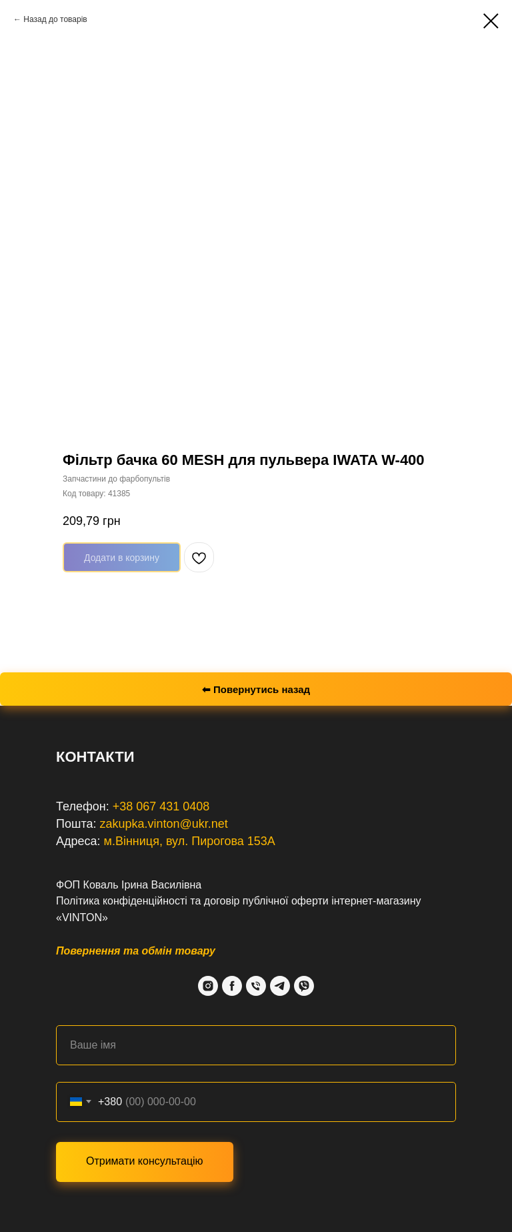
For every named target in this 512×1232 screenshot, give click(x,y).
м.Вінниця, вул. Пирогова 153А (189, 841)
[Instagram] (208, 986)
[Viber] (304, 986)
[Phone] (256, 986)
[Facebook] (232, 986)
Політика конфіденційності (121, 900)
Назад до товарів (55, 19)
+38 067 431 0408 (161, 806)
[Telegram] (280, 986)
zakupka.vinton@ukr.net (163, 823)
